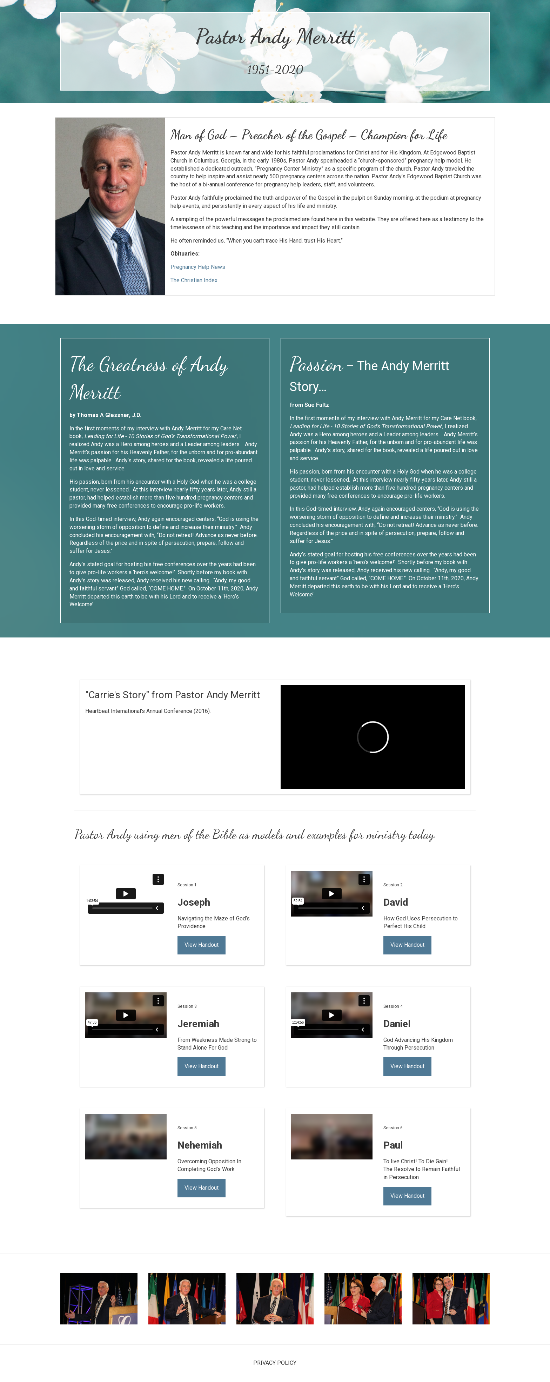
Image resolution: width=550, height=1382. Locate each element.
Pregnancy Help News (197, 267)
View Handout (202, 944)
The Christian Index (193, 280)
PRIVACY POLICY (274, 1363)
